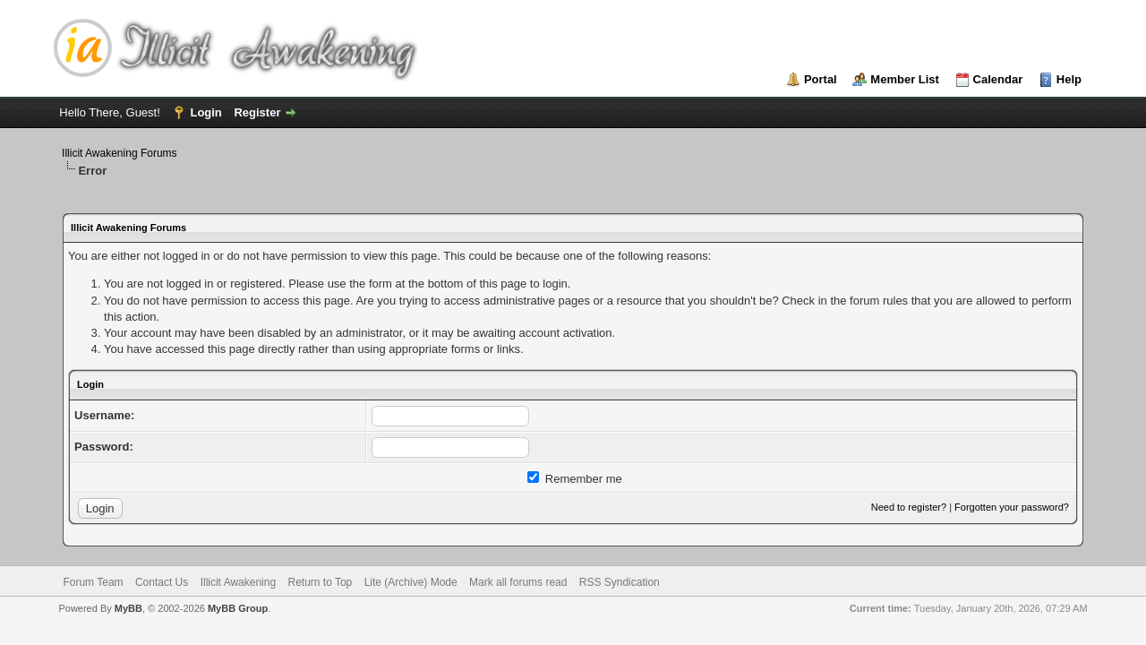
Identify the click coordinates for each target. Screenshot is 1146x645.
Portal (820, 79)
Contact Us (161, 582)
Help (1069, 79)
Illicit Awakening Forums (119, 153)
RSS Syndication (619, 582)
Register (257, 112)
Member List (904, 79)
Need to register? (908, 507)
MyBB (128, 608)
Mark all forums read (518, 582)
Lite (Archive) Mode (411, 582)
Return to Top (319, 582)
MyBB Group (238, 608)
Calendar (998, 79)
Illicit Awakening (239, 582)
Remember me (574, 479)
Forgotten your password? (1011, 507)
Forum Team (93, 582)
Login (205, 112)
